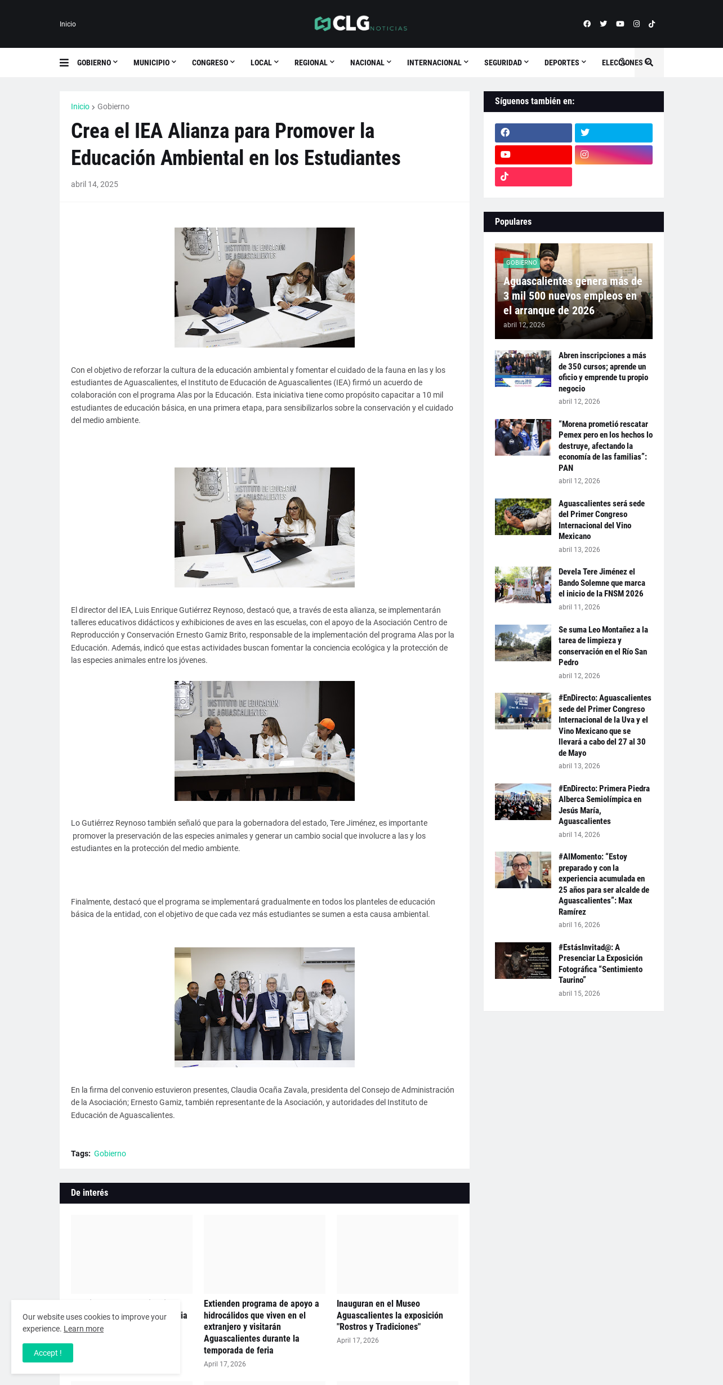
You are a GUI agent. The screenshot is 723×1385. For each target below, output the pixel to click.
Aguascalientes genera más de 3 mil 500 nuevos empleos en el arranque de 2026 (572, 295)
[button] (68, 62)
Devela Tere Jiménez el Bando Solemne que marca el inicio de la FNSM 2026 (602, 583)
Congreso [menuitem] (210, 62)
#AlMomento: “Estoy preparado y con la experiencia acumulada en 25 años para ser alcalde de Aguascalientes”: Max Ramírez (604, 884)
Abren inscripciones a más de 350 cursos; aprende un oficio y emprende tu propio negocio (603, 372)
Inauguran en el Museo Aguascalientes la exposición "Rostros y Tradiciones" (390, 1315)
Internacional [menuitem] (434, 62)
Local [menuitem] (261, 62)
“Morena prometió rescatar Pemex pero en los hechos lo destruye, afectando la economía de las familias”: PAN (606, 446)
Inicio (68, 24)
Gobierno (113, 106)
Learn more (84, 1328)
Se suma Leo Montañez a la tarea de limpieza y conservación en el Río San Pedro (603, 646)
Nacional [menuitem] (367, 62)
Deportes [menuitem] (562, 62)
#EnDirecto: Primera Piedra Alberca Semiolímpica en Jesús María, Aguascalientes (604, 805)
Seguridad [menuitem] (503, 62)
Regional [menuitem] (311, 62)
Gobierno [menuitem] (94, 62)
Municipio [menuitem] (151, 62)
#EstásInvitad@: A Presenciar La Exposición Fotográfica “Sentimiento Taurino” (600, 964)
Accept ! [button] (48, 1352)
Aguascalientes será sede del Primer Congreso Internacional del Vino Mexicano (602, 520)
